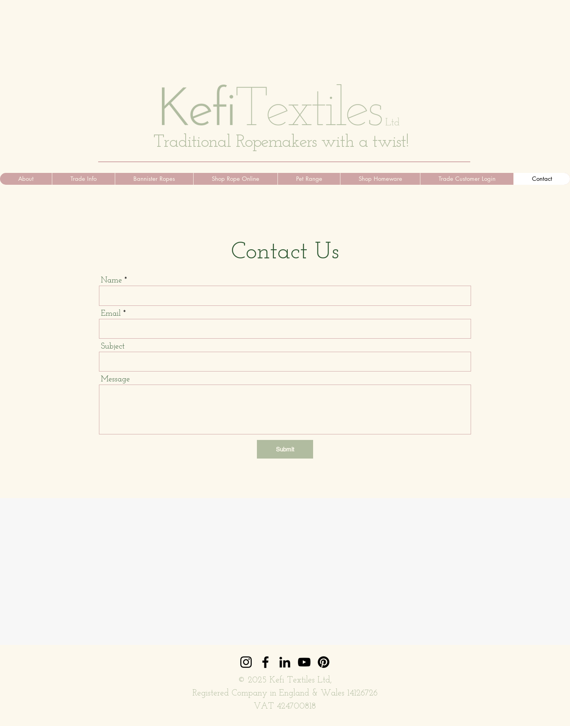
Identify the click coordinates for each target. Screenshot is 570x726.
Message (115, 379)
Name (111, 280)
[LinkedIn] (285, 662)
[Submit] (285, 449)
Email (111, 314)
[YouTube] (304, 662)
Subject (113, 347)
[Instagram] (246, 662)
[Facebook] (265, 662)
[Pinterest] (323, 662)
